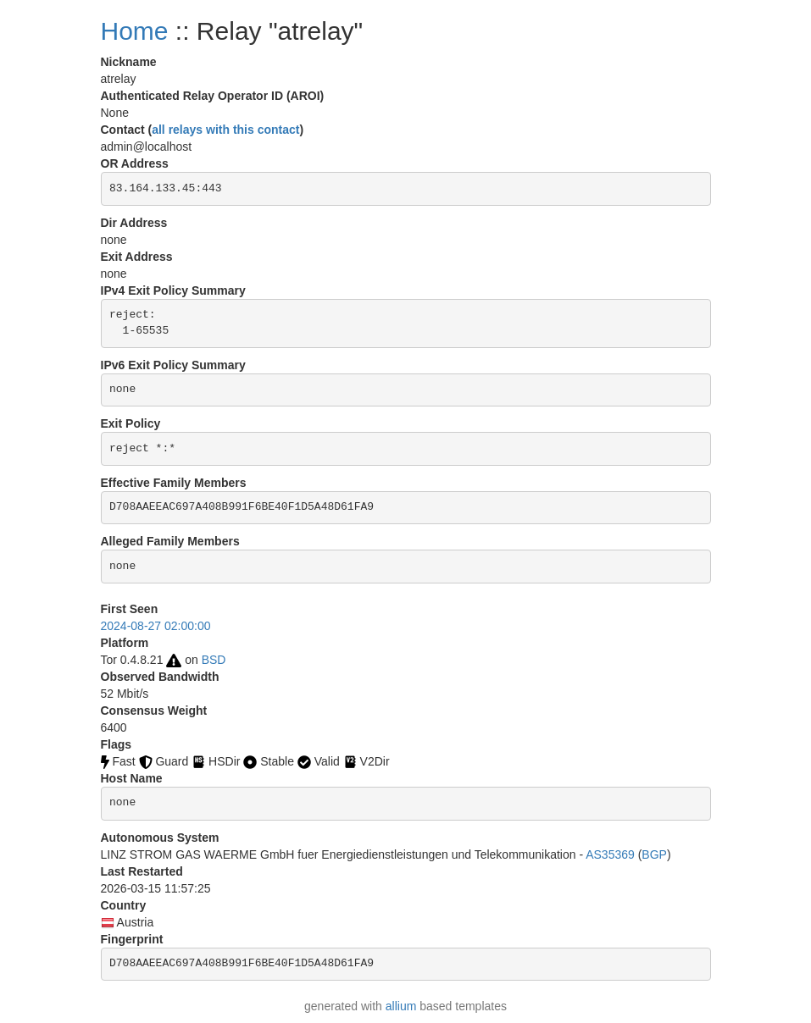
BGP (654, 854)
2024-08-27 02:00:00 (156, 626)
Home (135, 31)
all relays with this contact (225, 129)
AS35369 (610, 854)
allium (401, 1006)
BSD (214, 659)
